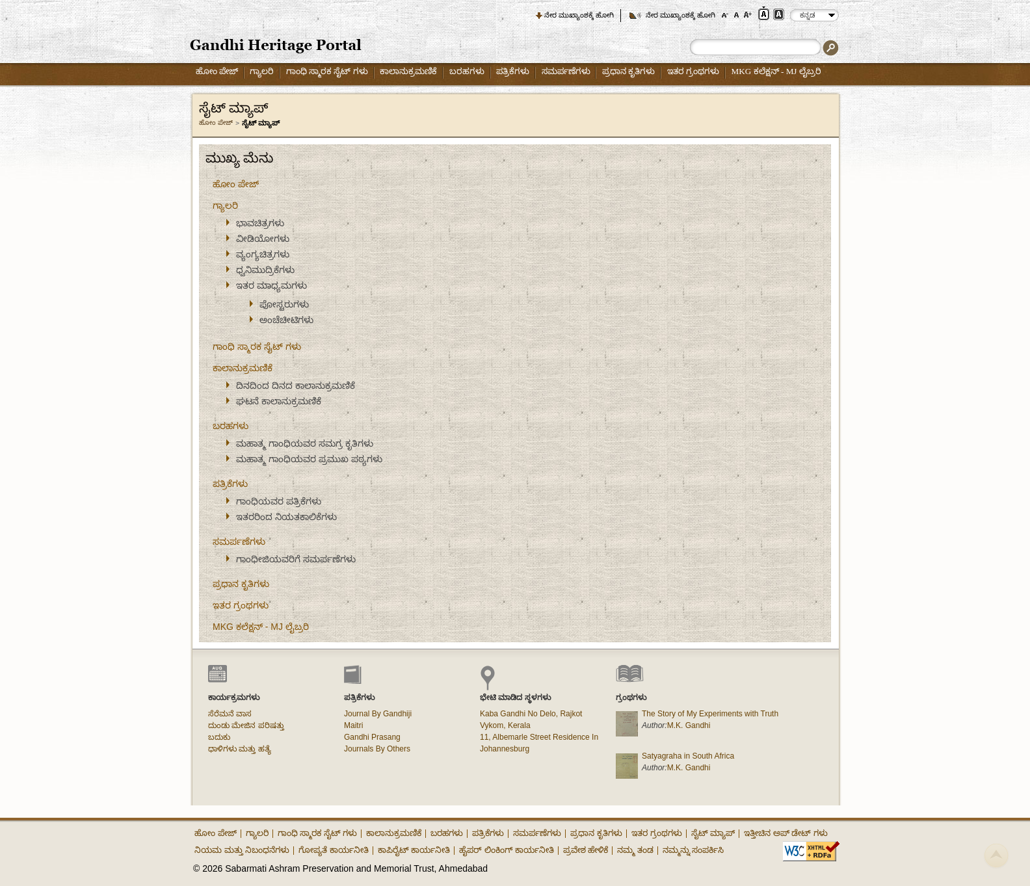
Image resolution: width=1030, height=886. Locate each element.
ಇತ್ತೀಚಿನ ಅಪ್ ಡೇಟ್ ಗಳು (786, 833)
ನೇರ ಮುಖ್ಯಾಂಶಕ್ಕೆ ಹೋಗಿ (579, 15)
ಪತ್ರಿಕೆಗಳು (512, 71)
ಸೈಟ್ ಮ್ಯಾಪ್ (713, 833)
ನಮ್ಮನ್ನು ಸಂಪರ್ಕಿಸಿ (693, 850)
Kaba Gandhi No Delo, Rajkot (531, 713)
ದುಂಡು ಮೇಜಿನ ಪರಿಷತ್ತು (246, 725)
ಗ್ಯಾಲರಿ (262, 71)
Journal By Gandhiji (378, 713)
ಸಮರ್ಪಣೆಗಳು (566, 71)
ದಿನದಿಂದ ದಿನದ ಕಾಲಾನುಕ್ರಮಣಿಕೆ (295, 385)
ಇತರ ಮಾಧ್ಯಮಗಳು (271, 285)
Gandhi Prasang (372, 737)
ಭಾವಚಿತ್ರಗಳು (260, 223)
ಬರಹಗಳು (466, 71)
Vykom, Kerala (505, 725)
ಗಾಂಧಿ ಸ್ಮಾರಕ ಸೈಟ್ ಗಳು (327, 71)
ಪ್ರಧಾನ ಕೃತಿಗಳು (628, 71)
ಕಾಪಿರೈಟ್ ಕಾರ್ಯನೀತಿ (414, 850)
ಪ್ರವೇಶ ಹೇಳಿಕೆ (586, 850)
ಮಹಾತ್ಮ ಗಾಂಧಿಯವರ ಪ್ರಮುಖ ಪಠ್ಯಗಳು (309, 459)
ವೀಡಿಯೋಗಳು (262, 238)
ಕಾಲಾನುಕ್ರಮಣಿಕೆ (408, 71)
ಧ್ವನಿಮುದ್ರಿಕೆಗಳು (265, 270)
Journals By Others (377, 748)
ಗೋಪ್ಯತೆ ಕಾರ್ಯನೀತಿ (333, 850)
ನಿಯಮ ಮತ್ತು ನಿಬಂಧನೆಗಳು (241, 850)
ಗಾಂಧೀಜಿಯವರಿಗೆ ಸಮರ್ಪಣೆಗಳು (296, 559)
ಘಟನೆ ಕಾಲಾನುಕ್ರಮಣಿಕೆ (278, 401)
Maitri (353, 725)
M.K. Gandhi (689, 725)
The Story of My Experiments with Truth (710, 713)
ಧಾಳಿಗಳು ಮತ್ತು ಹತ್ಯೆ (239, 748)
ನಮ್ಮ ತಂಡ (635, 850)
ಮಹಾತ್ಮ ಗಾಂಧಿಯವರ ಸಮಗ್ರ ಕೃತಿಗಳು (304, 443)
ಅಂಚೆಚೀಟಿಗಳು (286, 320)
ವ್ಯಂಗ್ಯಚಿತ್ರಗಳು (262, 254)
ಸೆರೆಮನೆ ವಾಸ (230, 713)
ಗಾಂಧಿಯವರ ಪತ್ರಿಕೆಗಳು (278, 501)
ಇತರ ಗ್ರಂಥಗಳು (693, 71)
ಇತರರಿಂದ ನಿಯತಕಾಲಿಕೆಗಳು (286, 517)
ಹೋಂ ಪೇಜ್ (217, 71)
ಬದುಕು (219, 737)
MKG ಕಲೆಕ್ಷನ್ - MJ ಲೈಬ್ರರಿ (776, 71)
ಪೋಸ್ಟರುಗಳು (284, 304)
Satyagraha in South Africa (688, 756)
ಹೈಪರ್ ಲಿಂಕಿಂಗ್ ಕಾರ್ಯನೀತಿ (506, 850)
